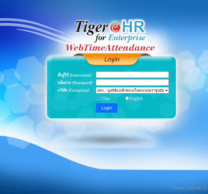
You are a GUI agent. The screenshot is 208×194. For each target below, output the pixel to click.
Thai (105, 98)
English (136, 98)
